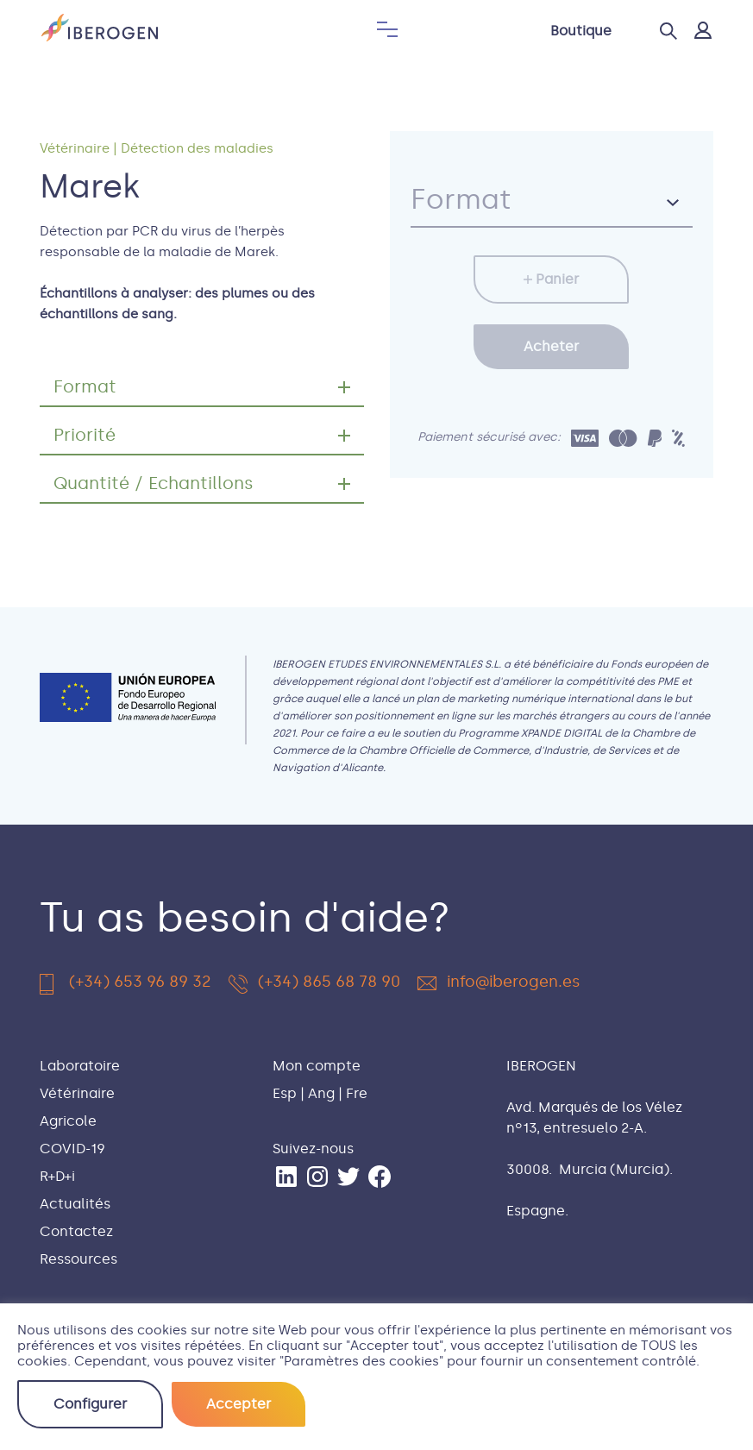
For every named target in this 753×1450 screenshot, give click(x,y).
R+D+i (57, 1176)
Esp (285, 1093)
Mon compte (317, 1066)
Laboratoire (80, 1066)
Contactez (76, 1231)
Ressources (78, 1259)
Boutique (581, 30)
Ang (321, 1093)
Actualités (75, 1204)
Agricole (68, 1121)
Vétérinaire (75, 148)
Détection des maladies (197, 148)
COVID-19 (72, 1148)
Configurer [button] (90, 1404)
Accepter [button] (238, 1404)
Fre (356, 1093)
